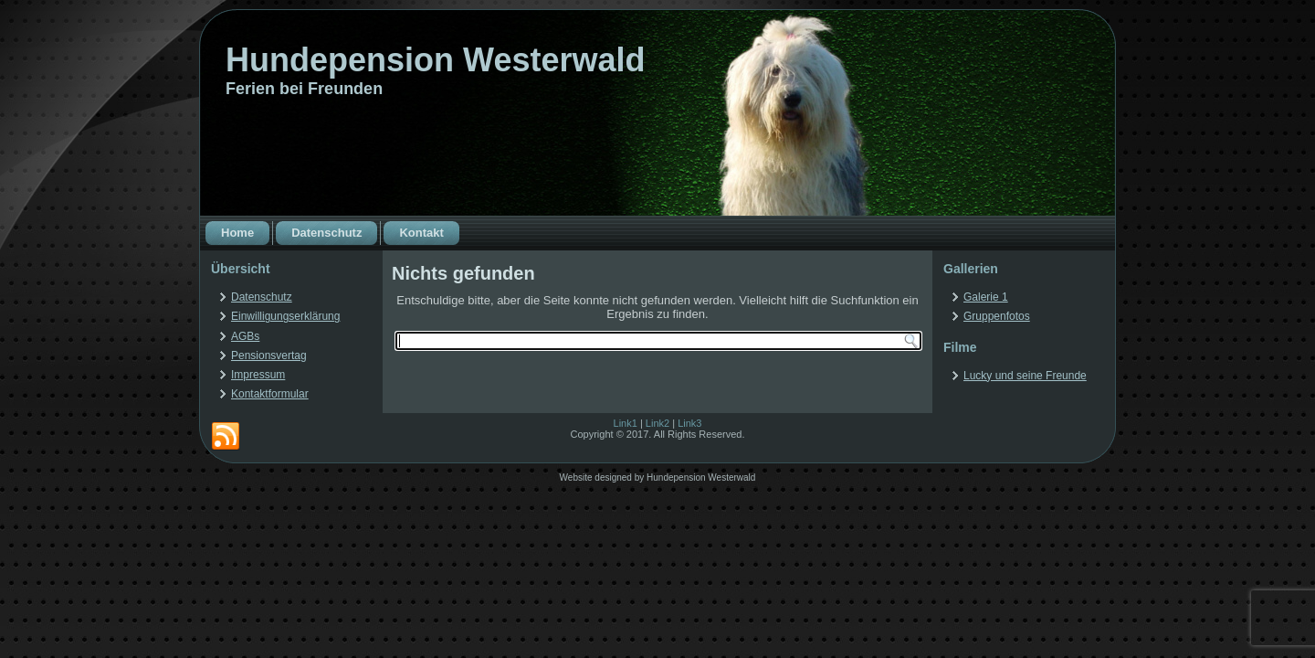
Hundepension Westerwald (435, 60)
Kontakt (421, 232)
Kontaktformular (270, 393)
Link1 (625, 423)
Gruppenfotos (996, 316)
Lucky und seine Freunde (1025, 375)
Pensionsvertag (269, 355)
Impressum (258, 374)
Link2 (657, 423)
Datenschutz (326, 232)
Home (237, 232)
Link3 (689, 423)
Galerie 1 (985, 297)
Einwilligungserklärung (285, 316)
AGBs (245, 336)
